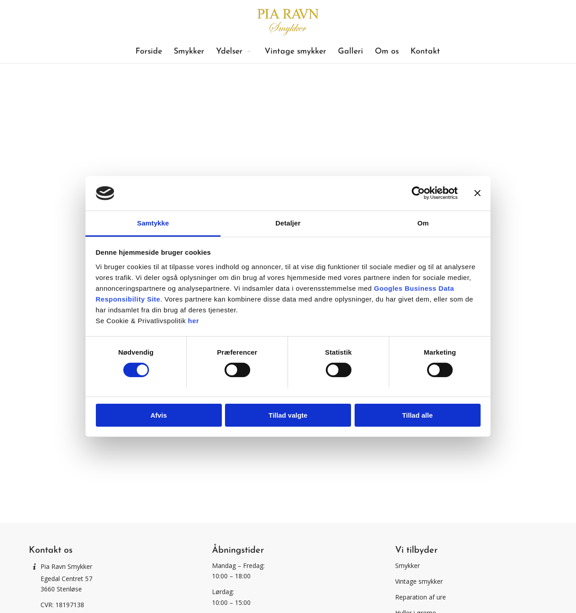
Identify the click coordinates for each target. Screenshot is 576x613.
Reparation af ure (420, 597)
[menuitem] (149, 52)
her (193, 321)
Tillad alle (417, 415)
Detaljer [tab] (288, 223)
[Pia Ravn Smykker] (288, 20)
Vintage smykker (419, 581)
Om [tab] (422, 223)
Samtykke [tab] (153, 223)
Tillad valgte (288, 415)
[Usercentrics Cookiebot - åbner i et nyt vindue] (418, 193)
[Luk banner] (477, 193)
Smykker (407, 565)
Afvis (158, 415)
